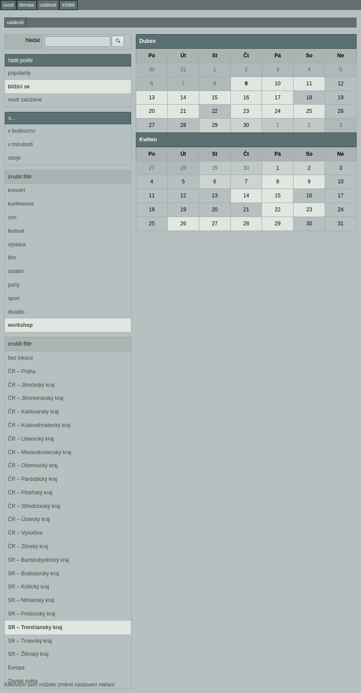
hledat (32, 40)
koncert (16, 190)
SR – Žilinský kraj (28, 654)
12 (340, 83)
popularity (19, 73)
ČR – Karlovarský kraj (33, 412)
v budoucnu (21, 131)
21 (183, 111)
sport (14, 298)
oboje (14, 158)
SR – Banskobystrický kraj (38, 560)
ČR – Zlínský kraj (28, 546)
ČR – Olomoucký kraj (32, 465)
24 (277, 111)
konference (21, 204)
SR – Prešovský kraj (31, 614)
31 (183, 69)
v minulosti (20, 144)
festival (16, 231)
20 (152, 111)
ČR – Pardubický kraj (32, 479)
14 (183, 97)
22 (214, 111)
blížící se (19, 87)
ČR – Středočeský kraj (34, 506)
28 (183, 125)
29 (214, 125)
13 (152, 97)
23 (246, 111)
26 (340, 111)
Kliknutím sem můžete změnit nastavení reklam (59, 685)
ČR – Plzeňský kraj (30, 493)
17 (277, 97)
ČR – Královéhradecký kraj (39, 425)
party (14, 285)
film (12, 258)
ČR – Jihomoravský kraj (36, 398)
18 (309, 97)
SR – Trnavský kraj (30, 641)
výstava (17, 245)
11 (309, 83)
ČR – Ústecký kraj (29, 519)
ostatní (16, 271)
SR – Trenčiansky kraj (35, 627)
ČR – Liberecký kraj (31, 439)
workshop (20, 325)
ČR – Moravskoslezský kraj (39, 452)
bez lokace (20, 358)
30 (152, 69)
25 (309, 111)
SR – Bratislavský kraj (33, 573)
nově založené (25, 100)
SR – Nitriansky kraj (31, 600)
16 (246, 97)
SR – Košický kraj (28, 587)
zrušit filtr (20, 177)
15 (214, 97)
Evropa (16, 668)
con (12, 217)
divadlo (16, 312)
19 (340, 97)
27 (152, 125)
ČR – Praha (21, 371)
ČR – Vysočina (25, 533)
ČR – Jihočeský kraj (31, 385)
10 (277, 83)
